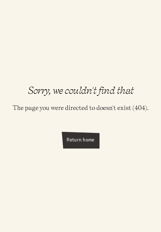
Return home (80, 140)
